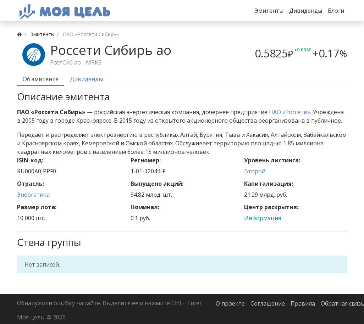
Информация (262, 218)
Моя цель (30, 317)
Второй (254, 171)
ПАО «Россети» (289, 112)
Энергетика (33, 195)
